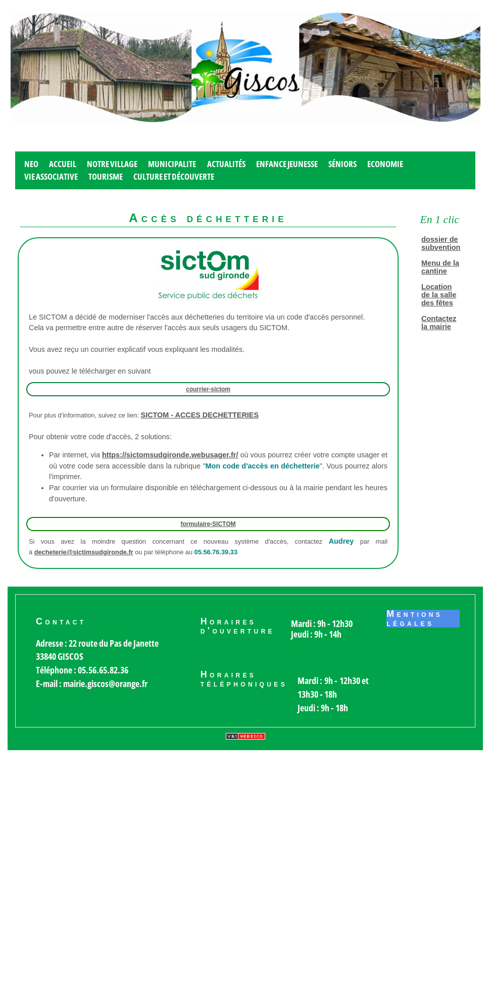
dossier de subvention (440, 243)
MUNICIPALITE (172, 164)
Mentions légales (414, 619)
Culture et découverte (173, 176)
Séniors (342, 164)
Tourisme (105, 176)
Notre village (112, 164)
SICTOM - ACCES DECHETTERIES (200, 415)
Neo (31, 164)
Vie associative (51, 176)
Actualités (226, 164)
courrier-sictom (208, 389)
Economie (385, 164)
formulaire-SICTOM (207, 524)
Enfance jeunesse (287, 164)
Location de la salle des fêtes (438, 295)
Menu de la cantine (440, 267)
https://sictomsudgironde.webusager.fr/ (170, 455)
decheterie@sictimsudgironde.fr (83, 552)
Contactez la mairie (438, 323)
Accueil (62, 164)
